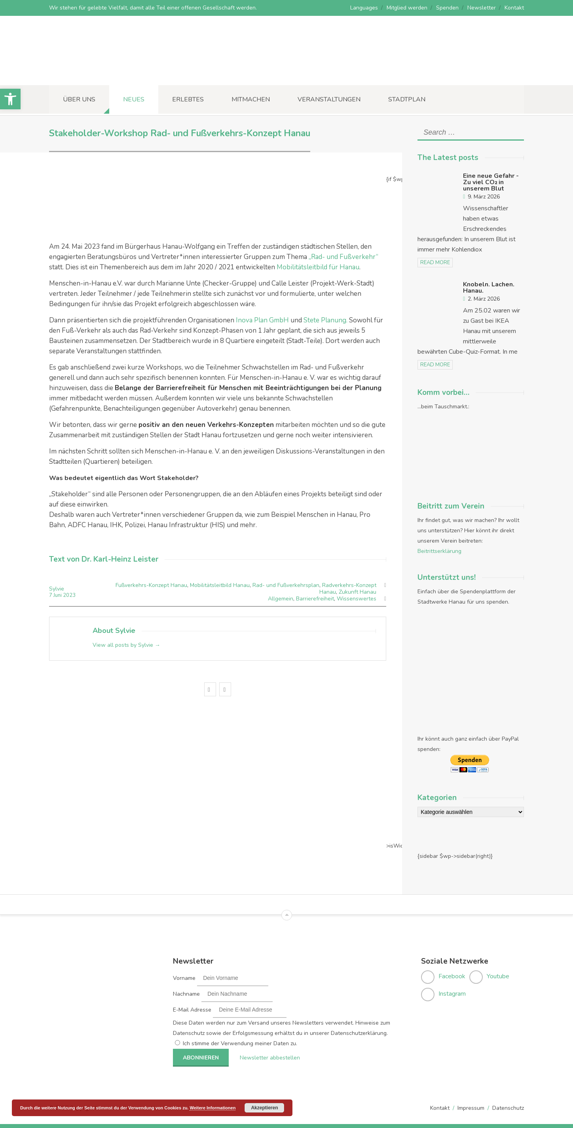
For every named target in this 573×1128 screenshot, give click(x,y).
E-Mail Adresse (192, 1010)
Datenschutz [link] (508, 1108)
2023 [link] (69, 595)
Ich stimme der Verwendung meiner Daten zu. (240, 1043)
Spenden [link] (447, 7)
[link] (10, 99)
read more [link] (435, 262)
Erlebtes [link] (188, 99)
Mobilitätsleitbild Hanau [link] (220, 585)
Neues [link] (133, 99)
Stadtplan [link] (406, 99)
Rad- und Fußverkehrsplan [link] (285, 585)
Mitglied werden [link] (407, 7)
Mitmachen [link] (250, 99)
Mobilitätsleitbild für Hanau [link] (318, 267)
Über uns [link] (79, 99)
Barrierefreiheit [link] (315, 598)
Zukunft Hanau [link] (357, 592)
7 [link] (51, 595)
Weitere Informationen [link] (212, 1107)
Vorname (184, 978)
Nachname (186, 994)
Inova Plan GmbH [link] (262, 320)
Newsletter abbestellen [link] (270, 1057)
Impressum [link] (470, 1108)
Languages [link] (364, 7)
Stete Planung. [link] (325, 320)
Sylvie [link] (56, 589)
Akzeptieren (264, 1108)
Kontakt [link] (514, 7)
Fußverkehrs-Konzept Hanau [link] (151, 585)
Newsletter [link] (481, 7)
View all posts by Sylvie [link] (126, 645)
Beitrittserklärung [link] (439, 551)
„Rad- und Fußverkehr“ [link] (343, 256)
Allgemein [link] (280, 598)
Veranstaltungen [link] (329, 99)
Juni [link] (58, 595)
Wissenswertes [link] (356, 598)
